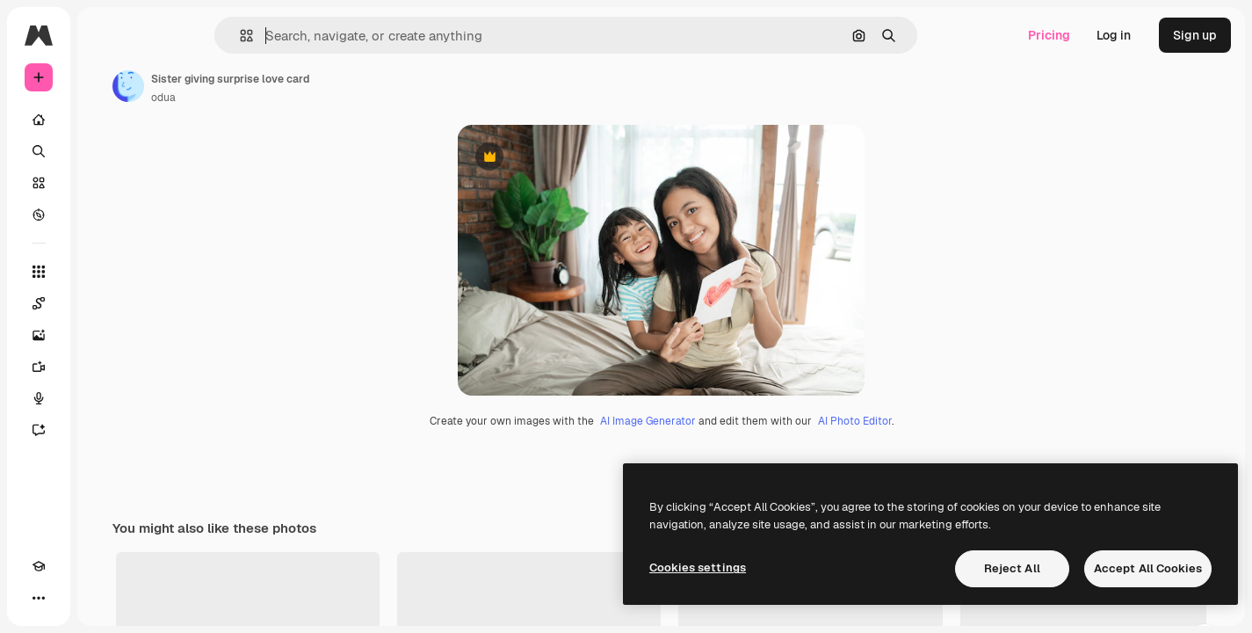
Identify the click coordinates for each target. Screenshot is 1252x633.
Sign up (1195, 35)
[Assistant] (105, 430)
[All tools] (105, 272)
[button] (306, 35)
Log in (1113, 35)
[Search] (105, 151)
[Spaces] (105, 303)
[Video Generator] (105, 367)
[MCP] (102, 598)
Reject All (1012, 568)
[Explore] (105, 214)
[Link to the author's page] (262, 86)
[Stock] (105, 183)
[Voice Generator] (105, 398)
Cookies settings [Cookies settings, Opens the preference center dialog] (697, 567)
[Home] (105, 120)
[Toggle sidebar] (172, 35)
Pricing (1049, 35)
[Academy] (39, 598)
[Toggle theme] (70, 598)
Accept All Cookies (1148, 568)
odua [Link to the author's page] (297, 98)
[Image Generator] (105, 335)
